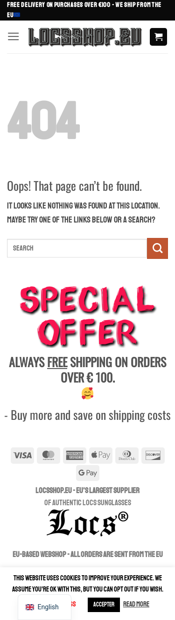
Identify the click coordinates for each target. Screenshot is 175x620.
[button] (13, 36)
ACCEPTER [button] (103, 604)
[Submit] (157, 248)
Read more (136, 604)
